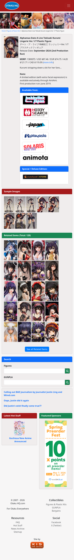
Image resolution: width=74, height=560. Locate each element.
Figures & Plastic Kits (13, 31)
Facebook (56, 522)
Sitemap (18, 531)
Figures (8, 365)
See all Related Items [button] (37, 349)
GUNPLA (8, 377)
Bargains (56, 510)
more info (48, 62)
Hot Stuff (17, 525)
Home (3, 31)
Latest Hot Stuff (12, 415)
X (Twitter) (56, 525)
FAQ (18, 522)
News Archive (17, 528)
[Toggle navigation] (68, 5)
